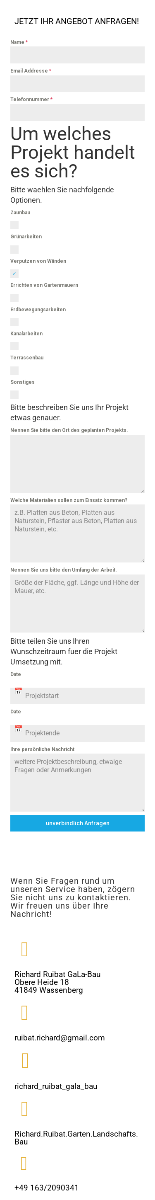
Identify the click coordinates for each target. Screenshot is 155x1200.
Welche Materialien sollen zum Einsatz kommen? (68, 500)
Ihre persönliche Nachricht (42, 749)
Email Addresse (30, 71)
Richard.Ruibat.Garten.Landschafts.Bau (76, 1138)
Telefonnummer (31, 99)
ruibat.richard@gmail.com (59, 1037)
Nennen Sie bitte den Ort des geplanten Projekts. (69, 430)
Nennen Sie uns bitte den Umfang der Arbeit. (63, 570)
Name (19, 42)
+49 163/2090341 (46, 1188)
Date (15, 674)
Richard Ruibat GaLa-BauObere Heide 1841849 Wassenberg (57, 982)
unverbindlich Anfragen (78, 823)
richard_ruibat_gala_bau (55, 1086)
